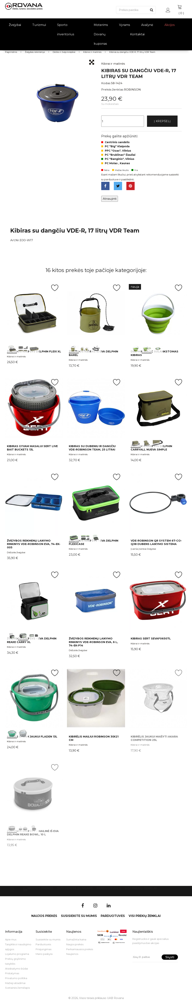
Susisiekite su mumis (75, 890)
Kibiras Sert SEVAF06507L (151, 640)
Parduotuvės (109, 890)
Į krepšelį (162, 121)
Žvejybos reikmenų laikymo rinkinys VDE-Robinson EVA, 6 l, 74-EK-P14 (93, 644)
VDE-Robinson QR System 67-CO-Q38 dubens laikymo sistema (156, 544)
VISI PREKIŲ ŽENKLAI (141, 890)
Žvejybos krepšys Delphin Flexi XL (34, 353)
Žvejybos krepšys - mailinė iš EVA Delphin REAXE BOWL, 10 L (33, 834)
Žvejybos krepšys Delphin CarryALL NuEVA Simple (151, 449)
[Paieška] (131, 10)
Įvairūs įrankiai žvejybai (143, 550)
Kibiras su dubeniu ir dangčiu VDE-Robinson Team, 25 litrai (92, 449)
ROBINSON (132, 89)
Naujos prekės (40, 890)
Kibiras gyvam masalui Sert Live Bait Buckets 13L (32, 449)
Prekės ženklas (112, 89)
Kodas (105, 83)
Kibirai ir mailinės (16, 358)
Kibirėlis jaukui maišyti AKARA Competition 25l (154, 740)
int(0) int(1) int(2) (34, 315)
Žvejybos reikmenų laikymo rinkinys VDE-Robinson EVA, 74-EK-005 (33, 546)
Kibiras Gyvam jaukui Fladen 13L (32, 738)
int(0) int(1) (34, 700)
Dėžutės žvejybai (16, 554)
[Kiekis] (122, 122)
